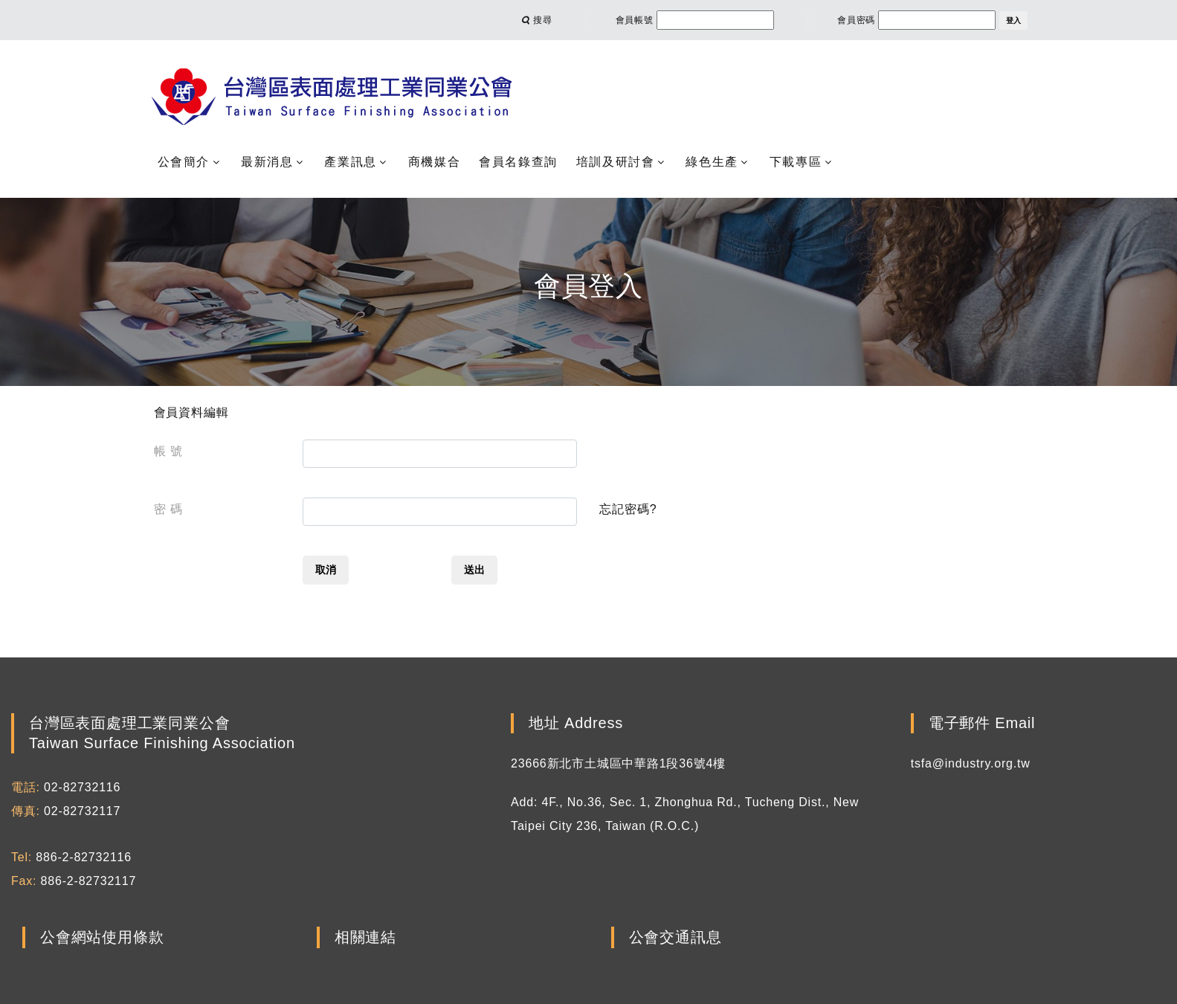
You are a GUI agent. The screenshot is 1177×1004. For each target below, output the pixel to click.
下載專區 (796, 161)
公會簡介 (184, 161)
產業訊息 (350, 161)
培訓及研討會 (615, 161)
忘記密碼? (628, 509)
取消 (325, 570)
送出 (474, 570)
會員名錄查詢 (518, 161)
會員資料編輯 (191, 412)
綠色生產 (712, 161)
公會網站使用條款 (102, 938)
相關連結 (365, 938)
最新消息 (267, 161)
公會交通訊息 (675, 938)
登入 (1013, 20)
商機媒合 (434, 161)
